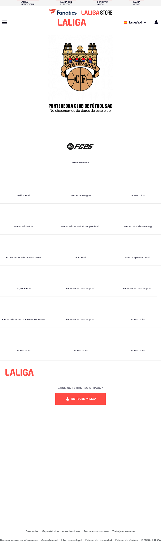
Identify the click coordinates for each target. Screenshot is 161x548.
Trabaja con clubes (123, 531)
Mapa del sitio (50, 531)
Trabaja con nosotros (96, 531)
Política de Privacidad (98, 540)
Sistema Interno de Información (19, 540)
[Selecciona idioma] (136, 22)
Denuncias (32, 531)
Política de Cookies (126, 540)
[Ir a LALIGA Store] (80, 12)
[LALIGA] (72, 22)
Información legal (71, 540)
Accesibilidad (49, 540)
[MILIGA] (155, 22)
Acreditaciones (71, 531)
